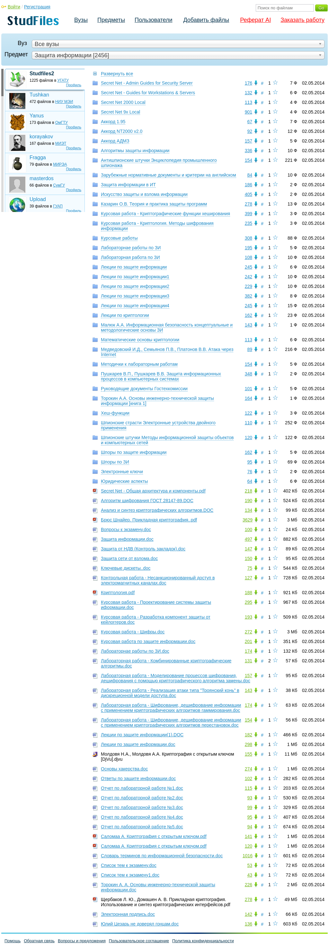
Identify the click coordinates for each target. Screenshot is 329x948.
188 (248, 592)
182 (248, 734)
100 (248, 529)
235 (248, 223)
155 (248, 754)
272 (248, 631)
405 (248, 194)
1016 (248, 855)
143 (248, 324)
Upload (38, 199)
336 (248, 150)
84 (249, 175)
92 (249, 131)
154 (248, 160)
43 (249, 875)
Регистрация (37, 6)
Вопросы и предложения (82, 940)
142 (248, 914)
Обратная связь (39, 940)
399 (248, 213)
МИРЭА (60, 164)
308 (248, 238)
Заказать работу (302, 20)
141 (248, 836)
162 (248, 315)
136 (248, 923)
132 (248, 92)
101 (248, 388)
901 (248, 112)
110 (248, 422)
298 (248, 744)
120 (248, 437)
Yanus (37, 115)
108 (248, 257)
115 (248, 788)
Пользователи (153, 20)
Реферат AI (255, 20)
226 (248, 884)
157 (248, 140)
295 (248, 602)
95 (249, 462)
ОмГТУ (61, 122)
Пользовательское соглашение (139, 940)
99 (249, 807)
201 (248, 641)
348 (248, 373)
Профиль (74, 85)
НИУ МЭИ (64, 101)
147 (248, 548)
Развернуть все (117, 73)
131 (248, 660)
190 (248, 500)
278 (248, 204)
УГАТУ (63, 80)
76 (249, 471)
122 (248, 413)
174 (248, 651)
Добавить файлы (206, 20)
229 (248, 286)
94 (249, 826)
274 (248, 768)
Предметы (111, 20)
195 (248, 247)
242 (248, 276)
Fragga (38, 157)
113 (248, 102)
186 (248, 184)
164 (248, 398)
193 (248, 617)
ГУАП (58, 206)
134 (248, 510)
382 (248, 296)
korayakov (41, 136)
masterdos (42, 178)
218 (248, 490)
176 (248, 83)
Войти (14, 6)
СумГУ (59, 185)
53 (249, 865)
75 (249, 568)
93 (249, 797)
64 (249, 481)
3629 (248, 519)
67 (249, 121)
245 (248, 267)
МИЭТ (61, 143)
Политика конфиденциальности (203, 940)
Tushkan (39, 94)
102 (248, 778)
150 (248, 558)
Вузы (81, 20)
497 (248, 539)
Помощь (12, 940)
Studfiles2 (42, 73)
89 (249, 349)
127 (248, 577)
